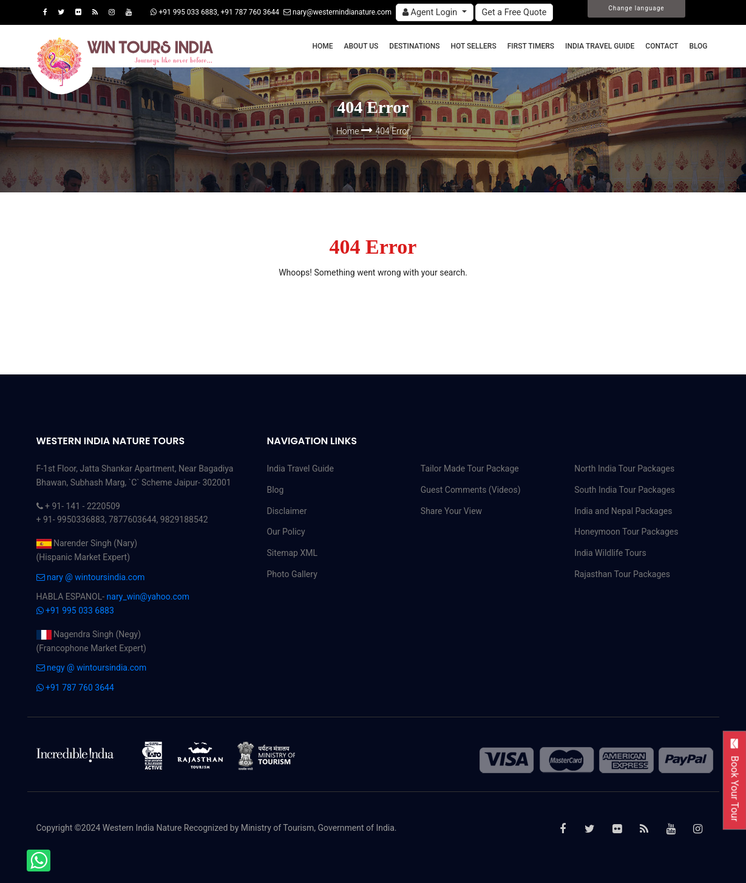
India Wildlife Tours (610, 553)
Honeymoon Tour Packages (626, 531)
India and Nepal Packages (623, 511)
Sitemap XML (291, 553)
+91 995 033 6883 (75, 610)
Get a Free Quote (514, 12)
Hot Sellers (474, 46)
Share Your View (451, 511)
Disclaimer (286, 511)
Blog (698, 46)
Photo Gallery (291, 574)
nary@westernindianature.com (337, 12)
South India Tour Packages (624, 490)
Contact (661, 46)
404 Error (393, 131)
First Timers (530, 46)
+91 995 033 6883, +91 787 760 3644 (215, 12)
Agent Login (430, 12)
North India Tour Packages (624, 468)
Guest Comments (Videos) (471, 490)
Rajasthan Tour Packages (622, 574)
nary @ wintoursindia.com (90, 577)
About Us (361, 46)
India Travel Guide (599, 46)
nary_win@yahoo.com (148, 596)
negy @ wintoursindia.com (91, 667)
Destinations (414, 46)
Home (322, 46)
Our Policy (285, 531)
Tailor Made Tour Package (470, 468)
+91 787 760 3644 (75, 687)
